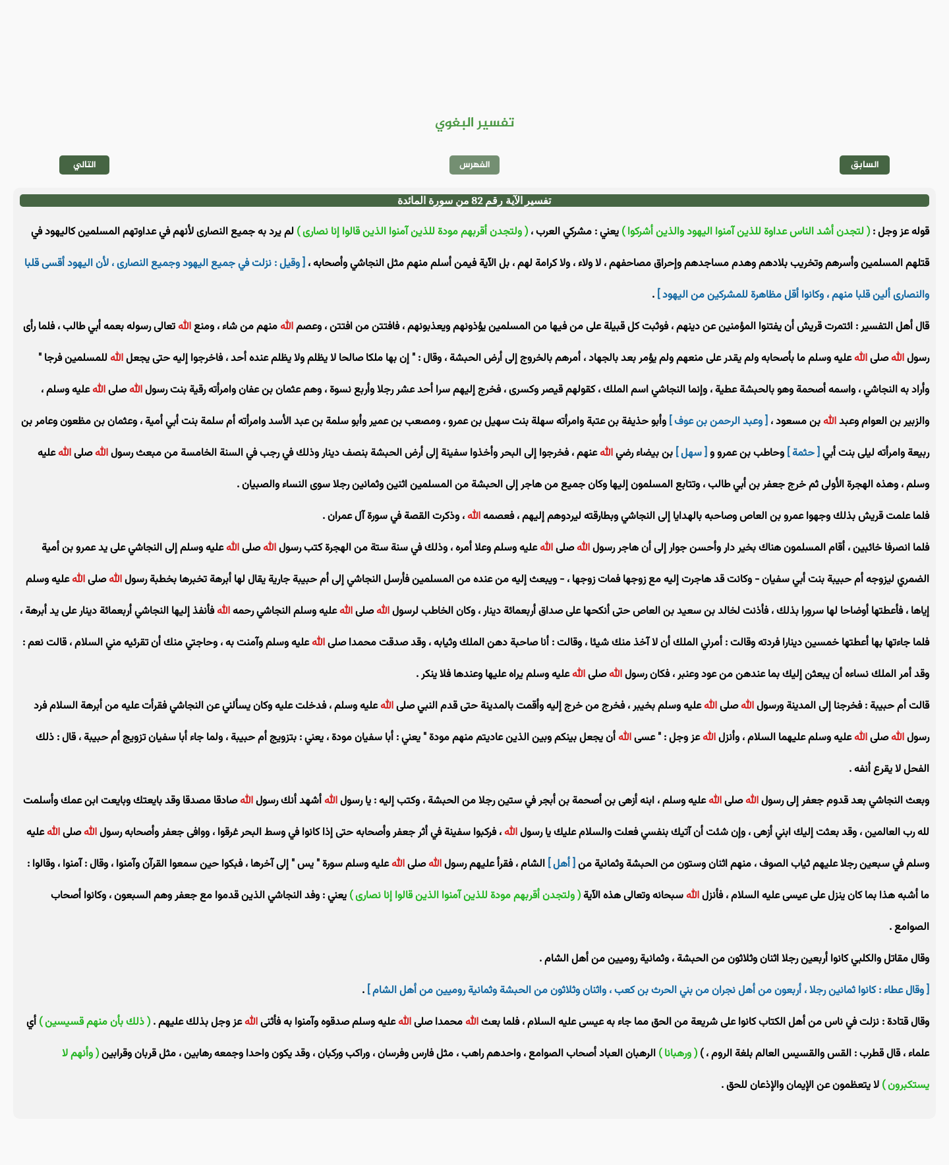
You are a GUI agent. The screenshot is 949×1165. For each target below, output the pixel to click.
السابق (865, 165)
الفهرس (474, 165)
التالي (84, 165)
